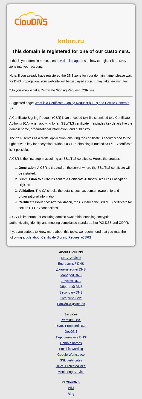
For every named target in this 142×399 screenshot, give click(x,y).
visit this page (70, 61)
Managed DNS (71, 275)
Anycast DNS (71, 281)
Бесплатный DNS (71, 263)
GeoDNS (70, 331)
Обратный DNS (71, 286)
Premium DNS (71, 320)
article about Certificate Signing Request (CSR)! (57, 237)
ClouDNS (73, 382)
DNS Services (71, 258)
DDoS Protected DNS (71, 326)
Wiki (71, 388)
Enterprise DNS (71, 298)
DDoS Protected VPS (71, 366)
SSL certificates (71, 360)
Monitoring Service (71, 372)
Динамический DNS (71, 269)
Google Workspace (71, 354)
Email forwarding (71, 349)
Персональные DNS (71, 337)
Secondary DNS (70, 292)
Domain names (71, 343)
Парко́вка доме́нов (71, 304)
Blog (71, 394)
